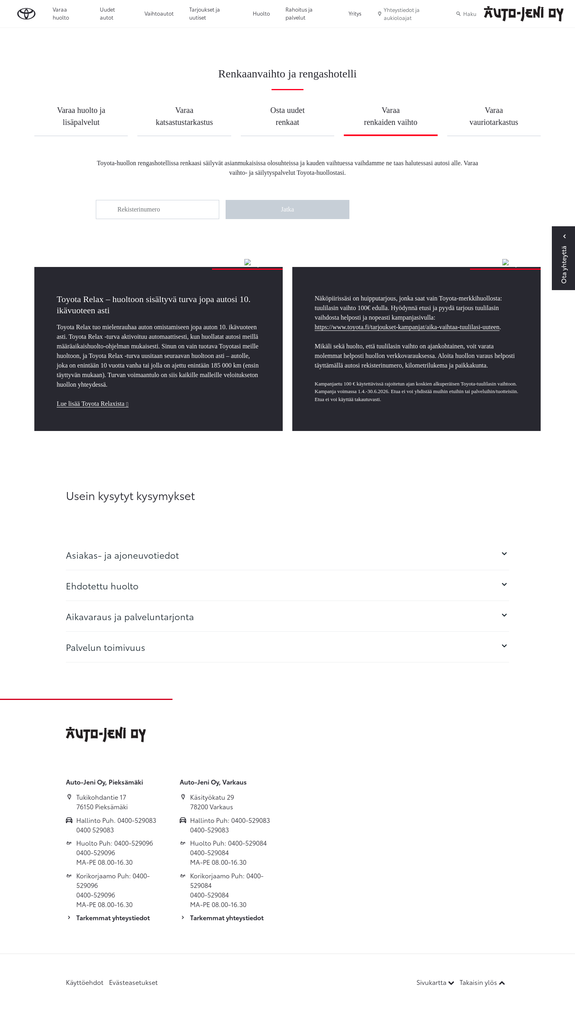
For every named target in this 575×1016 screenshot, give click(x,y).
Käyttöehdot (84, 981)
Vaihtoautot (159, 13)
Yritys (355, 13)
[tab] (287, 555)
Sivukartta (436, 981)
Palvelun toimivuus (287, 646)
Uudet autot (107, 13)
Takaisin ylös (482, 981)
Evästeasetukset (133, 981)
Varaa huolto (61, 13)
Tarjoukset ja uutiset (204, 13)
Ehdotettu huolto (287, 585)
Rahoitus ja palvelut (299, 13)
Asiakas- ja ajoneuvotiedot (287, 554)
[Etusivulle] (523, 14)
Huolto (261, 13)
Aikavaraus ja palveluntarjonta (287, 616)
